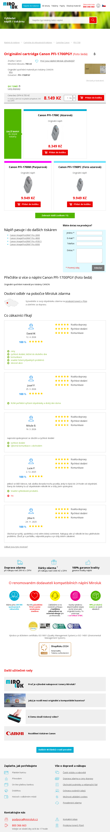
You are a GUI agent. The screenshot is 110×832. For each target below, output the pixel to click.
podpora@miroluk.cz (25, 819)
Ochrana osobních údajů (74, 790)
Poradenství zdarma (72, 802)
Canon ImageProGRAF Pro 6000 (25, 244)
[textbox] (59, 20)
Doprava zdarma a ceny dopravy (78, 778)
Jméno (70, 232)
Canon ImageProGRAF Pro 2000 (25, 235)
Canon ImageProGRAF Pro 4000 (25, 238)
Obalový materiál (73, 6)
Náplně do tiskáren (31, 6)
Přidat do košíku (91, 97)
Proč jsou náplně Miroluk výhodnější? (57, 60)
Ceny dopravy (14, 88)
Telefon (70, 243)
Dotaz (70, 250)
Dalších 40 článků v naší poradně (55, 749)
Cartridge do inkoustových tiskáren (38, 42)
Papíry (62, 6)
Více (11, 72)
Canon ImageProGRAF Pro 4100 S (26, 241)
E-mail (70, 238)
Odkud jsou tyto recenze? (16, 546)
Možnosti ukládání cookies (75, 796)
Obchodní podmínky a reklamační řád (80, 784)
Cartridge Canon (62, 42)
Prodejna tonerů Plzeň (73, 825)
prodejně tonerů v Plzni (76, 301)
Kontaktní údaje (70, 819)
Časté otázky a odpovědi (74, 772)
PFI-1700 (76, 42)
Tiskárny (54, 6)
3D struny (46, 6)
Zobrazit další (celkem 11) (55, 215)
